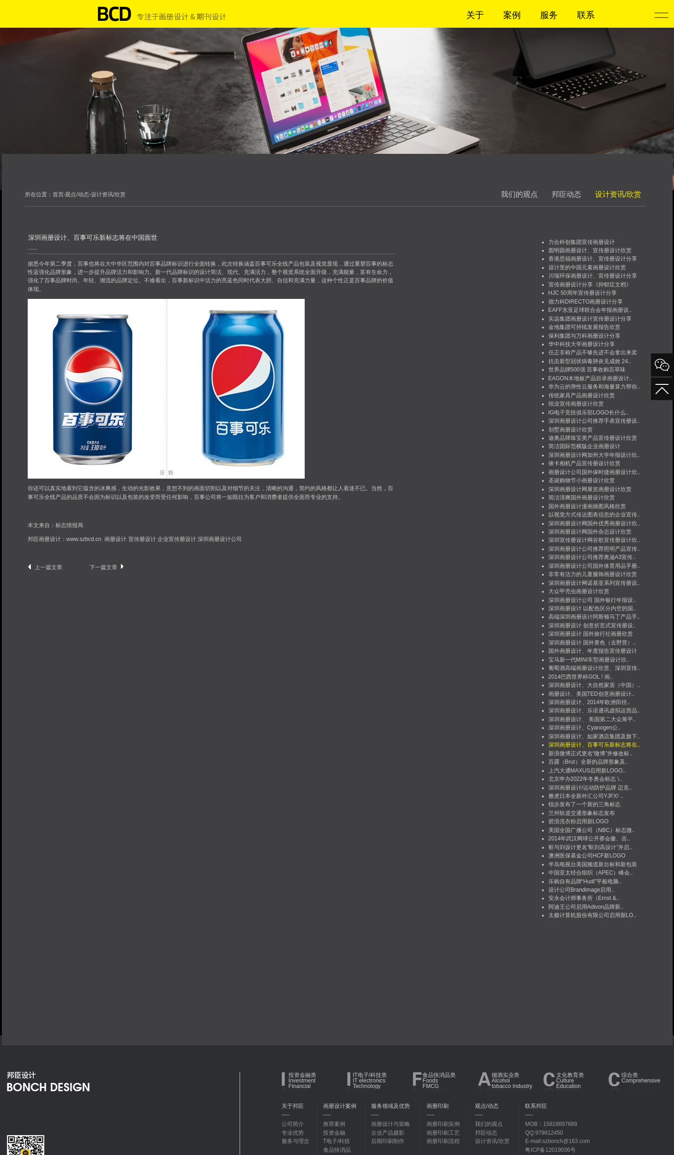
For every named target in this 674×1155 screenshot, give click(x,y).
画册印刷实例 (443, 1124)
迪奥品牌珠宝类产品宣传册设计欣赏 (592, 438)
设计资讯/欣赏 (618, 194)
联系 (586, 15)
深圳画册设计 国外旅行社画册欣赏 (590, 634)
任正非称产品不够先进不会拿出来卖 (592, 352)
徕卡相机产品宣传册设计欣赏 (584, 463)
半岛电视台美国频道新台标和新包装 (592, 864)
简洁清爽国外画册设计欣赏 (581, 497)
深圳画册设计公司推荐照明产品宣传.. (594, 549)
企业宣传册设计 (176, 539)
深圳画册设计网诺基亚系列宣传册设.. (594, 583)
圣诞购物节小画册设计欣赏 (581, 480)
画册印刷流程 (443, 1141)
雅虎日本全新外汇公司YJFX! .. (586, 796)
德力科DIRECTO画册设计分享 (585, 301)
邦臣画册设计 (44, 539)
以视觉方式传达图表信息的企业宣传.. (594, 514)
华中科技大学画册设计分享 (581, 344)
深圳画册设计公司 (220, 539)
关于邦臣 (293, 1106)
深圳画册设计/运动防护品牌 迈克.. (590, 787)
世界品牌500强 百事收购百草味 (587, 369)
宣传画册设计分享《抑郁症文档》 (590, 284)
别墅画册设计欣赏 (570, 429)
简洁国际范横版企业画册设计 (584, 446)
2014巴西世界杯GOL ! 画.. (580, 677)
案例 (512, 15)
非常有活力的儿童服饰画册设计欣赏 (592, 574)
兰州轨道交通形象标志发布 (581, 813)
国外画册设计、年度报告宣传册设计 (592, 651)
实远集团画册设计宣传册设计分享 (590, 319)
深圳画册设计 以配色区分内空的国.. (592, 608)
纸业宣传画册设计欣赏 (576, 404)
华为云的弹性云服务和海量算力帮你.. (594, 386)
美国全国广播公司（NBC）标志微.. (591, 830)
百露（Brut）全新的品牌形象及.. (588, 762)
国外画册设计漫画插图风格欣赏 (587, 506)
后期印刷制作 (387, 1141)
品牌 (166, 264)
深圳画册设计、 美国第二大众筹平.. (592, 719)
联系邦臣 (536, 1106)
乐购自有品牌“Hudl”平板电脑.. (585, 881)
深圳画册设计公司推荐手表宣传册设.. (594, 421)
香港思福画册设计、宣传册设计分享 (592, 258)
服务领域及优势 (390, 1106)
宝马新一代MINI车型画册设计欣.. (589, 660)
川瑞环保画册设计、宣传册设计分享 (592, 276)
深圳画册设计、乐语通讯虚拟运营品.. (594, 710)
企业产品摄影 (387, 1133)
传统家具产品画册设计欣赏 (581, 395)
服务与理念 (295, 1141)
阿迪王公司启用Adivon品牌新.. (586, 907)
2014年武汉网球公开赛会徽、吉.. (589, 838)
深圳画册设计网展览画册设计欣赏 (590, 489)
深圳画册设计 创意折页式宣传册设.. (592, 625)
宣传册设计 (142, 539)
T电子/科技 (336, 1141)
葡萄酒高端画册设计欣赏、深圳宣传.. (594, 668)
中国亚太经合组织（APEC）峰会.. (590, 872)
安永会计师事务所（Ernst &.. (584, 898)
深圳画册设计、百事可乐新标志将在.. (594, 745)
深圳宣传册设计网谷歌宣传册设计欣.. (594, 540)
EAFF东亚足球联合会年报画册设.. (590, 310)
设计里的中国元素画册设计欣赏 (587, 267)
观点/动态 (487, 1106)
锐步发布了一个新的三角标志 (584, 804)
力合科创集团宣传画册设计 (581, 242)
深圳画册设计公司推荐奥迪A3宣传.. (592, 557)
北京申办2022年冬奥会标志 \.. (585, 779)
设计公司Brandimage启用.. (581, 890)
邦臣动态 (566, 194)
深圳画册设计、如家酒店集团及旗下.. (594, 736)
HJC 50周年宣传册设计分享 (582, 293)
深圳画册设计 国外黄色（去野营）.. (592, 642)
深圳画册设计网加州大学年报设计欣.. (594, 455)
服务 (549, 15)
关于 (475, 15)
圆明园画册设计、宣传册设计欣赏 (590, 250)
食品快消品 (337, 1150)
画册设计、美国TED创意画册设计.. (591, 694)
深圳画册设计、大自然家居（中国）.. (594, 685)
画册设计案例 (339, 1106)
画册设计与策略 (390, 1124)
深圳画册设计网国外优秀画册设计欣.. (594, 523)
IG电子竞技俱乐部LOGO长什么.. (588, 412)
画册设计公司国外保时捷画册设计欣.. (594, 472)
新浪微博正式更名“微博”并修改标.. (590, 753)
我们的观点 (519, 194)
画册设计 (115, 539)
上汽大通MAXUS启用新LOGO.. (587, 770)
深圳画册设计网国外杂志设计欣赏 (590, 532)
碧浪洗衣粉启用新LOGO (578, 821)
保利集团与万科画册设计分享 (584, 336)
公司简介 (293, 1124)
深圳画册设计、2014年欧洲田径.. (589, 702)
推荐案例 (334, 1124)
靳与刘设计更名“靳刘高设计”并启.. (590, 847)
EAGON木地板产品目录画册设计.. (590, 378)
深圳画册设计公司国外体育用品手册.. (594, 566)
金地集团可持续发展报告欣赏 (584, 327)
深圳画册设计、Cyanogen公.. (584, 727)
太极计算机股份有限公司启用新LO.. (592, 915)
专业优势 (293, 1133)
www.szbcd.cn (84, 539)
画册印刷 (438, 1106)
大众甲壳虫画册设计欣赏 (578, 591)
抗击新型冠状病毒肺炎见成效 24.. (589, 361)
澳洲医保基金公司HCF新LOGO (587, 855)
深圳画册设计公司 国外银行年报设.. (592, 600)
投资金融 (334, 1133)
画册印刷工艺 (443, 1133)
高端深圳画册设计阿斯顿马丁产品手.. (594, 617)
